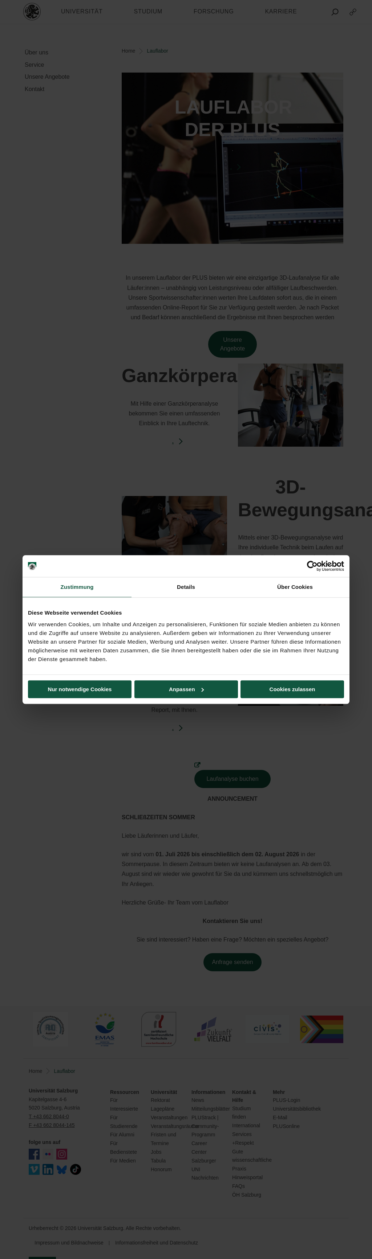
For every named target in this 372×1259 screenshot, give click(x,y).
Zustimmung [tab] (77, 587)
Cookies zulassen (292, 689)
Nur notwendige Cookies (80, 689)
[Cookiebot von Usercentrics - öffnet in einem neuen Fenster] (312, 566)
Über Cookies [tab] (295, 587)
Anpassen (186, 689)
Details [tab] (186, 587)
